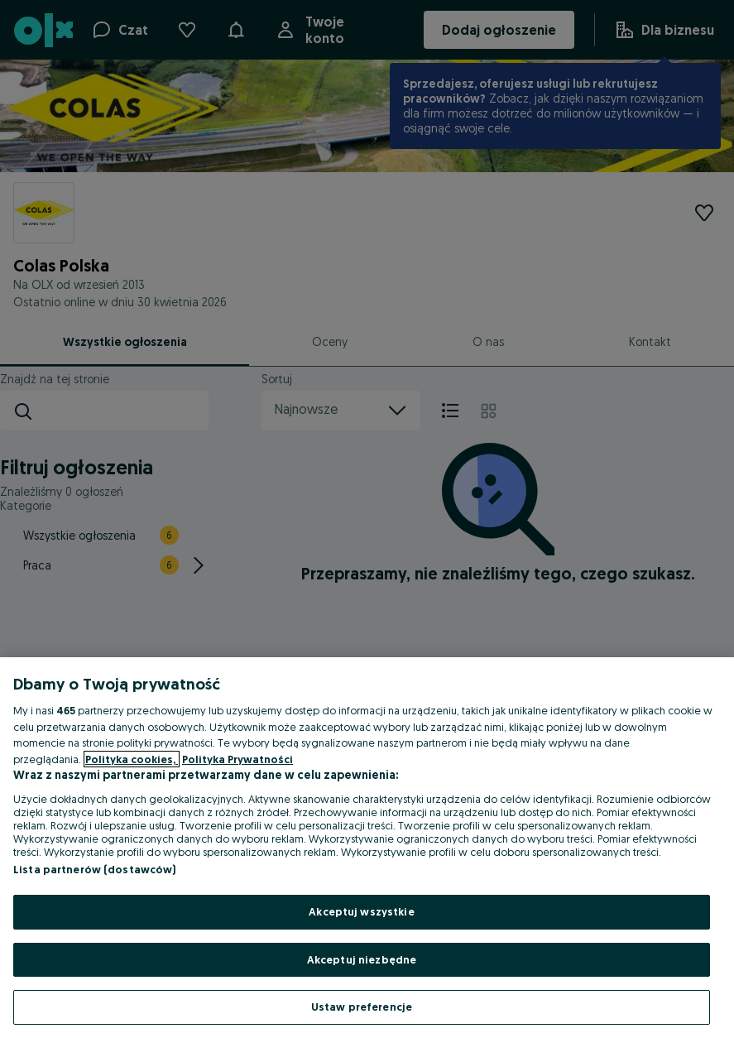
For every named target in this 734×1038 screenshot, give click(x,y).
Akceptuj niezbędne (361, 959)
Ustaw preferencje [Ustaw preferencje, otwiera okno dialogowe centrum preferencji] (361, 1006)
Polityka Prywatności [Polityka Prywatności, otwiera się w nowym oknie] (237, 759)
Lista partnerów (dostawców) (94, 869)
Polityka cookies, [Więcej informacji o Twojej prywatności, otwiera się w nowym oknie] (131, 759)
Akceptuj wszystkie (361, 911)
